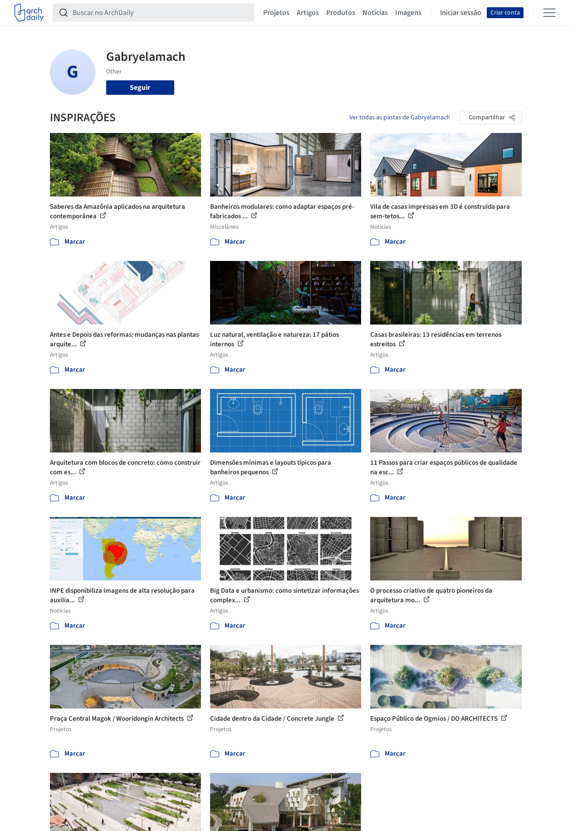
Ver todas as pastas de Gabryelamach (399, 117)
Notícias (375, 13)
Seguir (140, 88)
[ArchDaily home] (29, 13)
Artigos (308, 13)
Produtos (340, 13)
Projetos (276, 13)
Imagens (408, 13)
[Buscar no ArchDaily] (161, 12)
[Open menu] (549, 12)
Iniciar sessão (460, 13)
